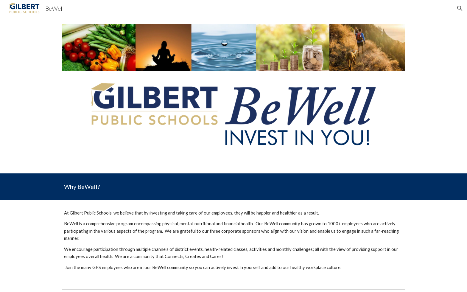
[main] (233, 187)
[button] (460, 8)
